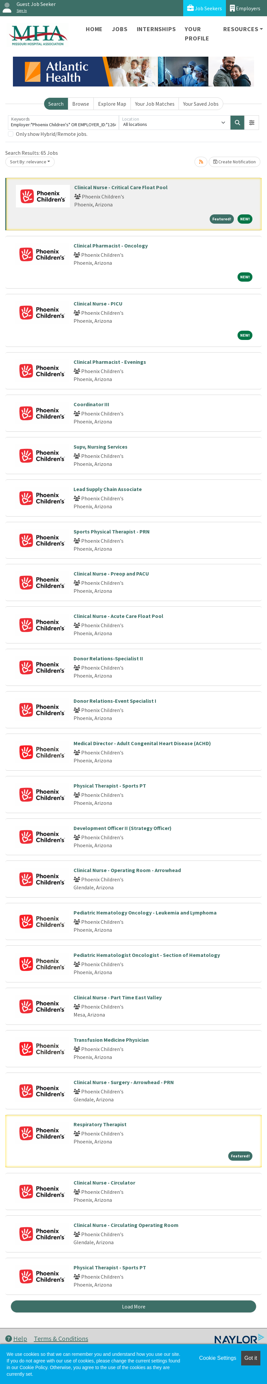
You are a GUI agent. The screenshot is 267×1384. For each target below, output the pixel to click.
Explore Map (112, 103)
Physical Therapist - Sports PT (110, 785)
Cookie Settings (217, 1358)
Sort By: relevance (28, 162)
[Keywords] (63, 122)
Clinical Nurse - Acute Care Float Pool (118, 616)
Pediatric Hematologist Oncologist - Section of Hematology (147, 955)
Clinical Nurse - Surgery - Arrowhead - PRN (124, 1082)
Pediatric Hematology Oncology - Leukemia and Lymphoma (145, 912)
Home (94, 29)
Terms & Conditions (61, 1338)
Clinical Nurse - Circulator (104, 1182)
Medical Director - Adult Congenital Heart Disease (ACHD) (142, 743)
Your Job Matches (155, 103)
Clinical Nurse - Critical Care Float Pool (121, 187)
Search (56, 103)
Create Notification (234, 162)
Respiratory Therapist (100, 1124)
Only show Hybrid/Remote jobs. (51, 134)
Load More (133, 1306)
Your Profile (197, 33)
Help (16, 1338)
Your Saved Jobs (201, 103)
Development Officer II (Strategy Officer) (123, 828)
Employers (245, 8)
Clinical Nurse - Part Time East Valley (118, 997)
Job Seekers (204, 8)
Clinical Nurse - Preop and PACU (111, 573)
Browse (80, 103)
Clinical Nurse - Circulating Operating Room (126, 1225)
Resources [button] (240, 29)
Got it (250, 1358)
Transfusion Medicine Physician (111, 1039)
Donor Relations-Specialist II (108, 658)
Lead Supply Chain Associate (108, 489)
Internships (156, 29)
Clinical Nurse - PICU (98, 303)
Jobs (119, 29)
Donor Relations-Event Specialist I (115, 700)
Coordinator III (91, 404)
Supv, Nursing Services (101, 446)
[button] (251, 122)
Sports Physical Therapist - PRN (112, 531)
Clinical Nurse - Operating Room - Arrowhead (127, 870)
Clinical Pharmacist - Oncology (111, 245)
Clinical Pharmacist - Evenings (110, 362)
